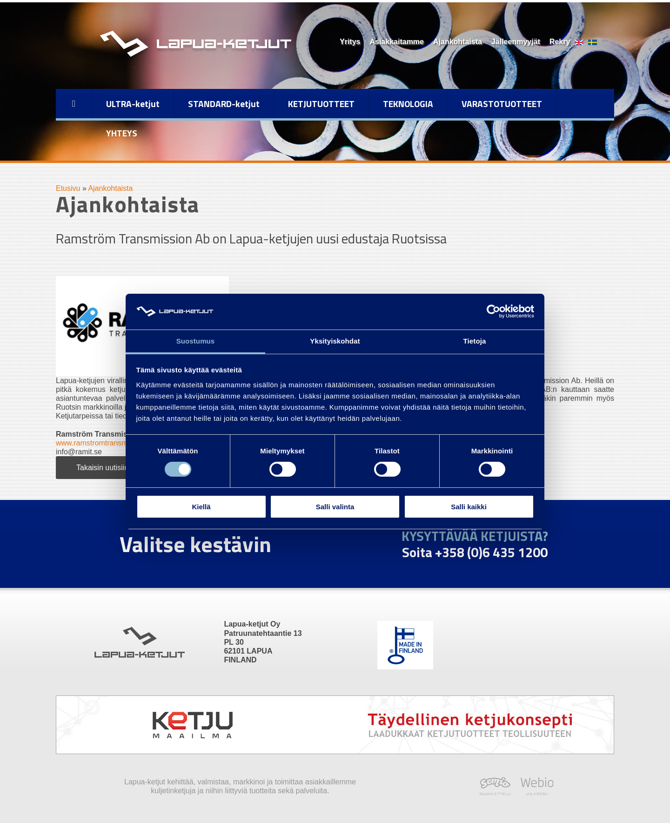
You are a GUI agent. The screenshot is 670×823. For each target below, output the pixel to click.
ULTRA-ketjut (133, 103)
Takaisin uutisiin (102, 468)
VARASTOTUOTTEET (502, 103)
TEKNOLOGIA (408, 103)
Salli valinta (335, 507)
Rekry (559, 42)
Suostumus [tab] (195, 341)
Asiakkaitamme (396, 42)
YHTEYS (121, 133)
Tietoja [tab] (474, 341)
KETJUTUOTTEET (321, 103)
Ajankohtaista (457, 42)
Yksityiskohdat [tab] (335, 341)
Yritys (350, 42)
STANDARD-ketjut (224, 103)
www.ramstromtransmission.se (106, 443)
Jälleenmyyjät (515, 42)
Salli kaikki (469, 507)
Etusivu (68, 188)
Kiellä (201, 507)
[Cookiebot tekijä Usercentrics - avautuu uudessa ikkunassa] (493, 311)
